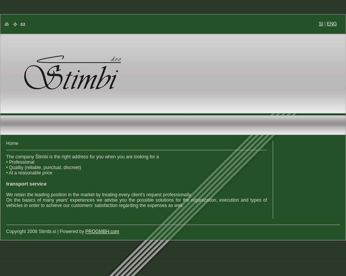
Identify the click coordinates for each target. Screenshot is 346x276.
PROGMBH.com (102, 231)
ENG (332, 23)
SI (321, 23)
